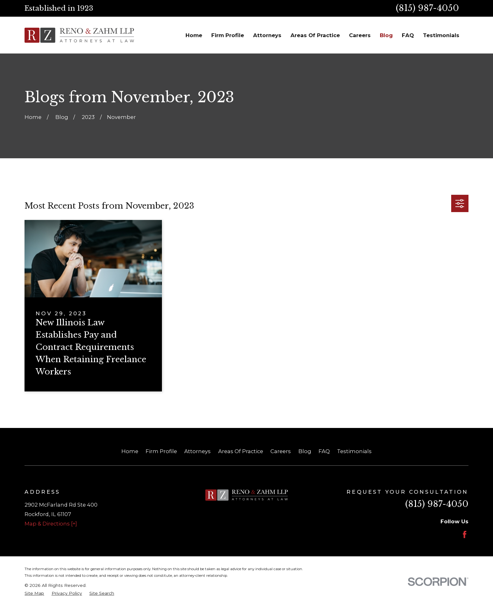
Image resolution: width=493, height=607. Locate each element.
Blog (304, 451)
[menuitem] (34, 593)
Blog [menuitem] (386, 35)
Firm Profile (161, 451)
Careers (280, 451)
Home (129, 451)
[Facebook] (464, 534)
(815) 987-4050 (427, 8)
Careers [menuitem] (360, 35)
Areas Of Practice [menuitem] (315, 35)
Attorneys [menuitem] (267, 35)
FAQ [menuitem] (408, 35)
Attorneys (197, 451)
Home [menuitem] (194, 35)
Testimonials (354, 451)
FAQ (324, 451)
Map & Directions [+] (51, 523)
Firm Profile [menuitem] (227, 35)
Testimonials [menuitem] (441, 35)
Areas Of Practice (240, 451)
